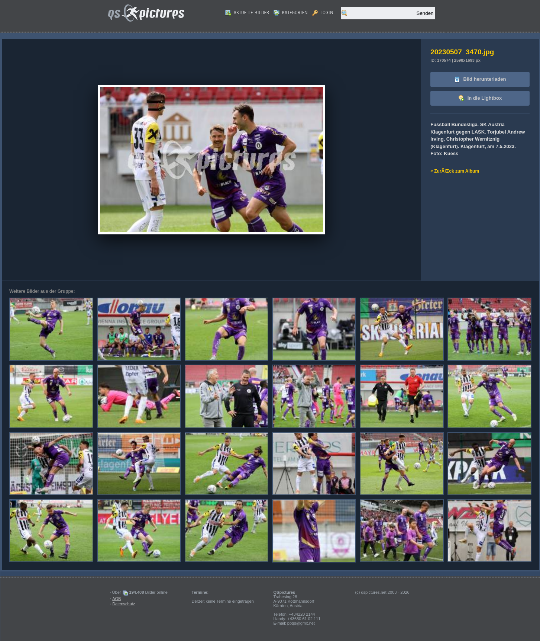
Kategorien (291, 12)
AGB (116, 598)
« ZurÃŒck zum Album (454, 171)
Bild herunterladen (480, 79)
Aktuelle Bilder (247, 12)
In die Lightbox (480, 98)
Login (322, 12)
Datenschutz (123, 604)
